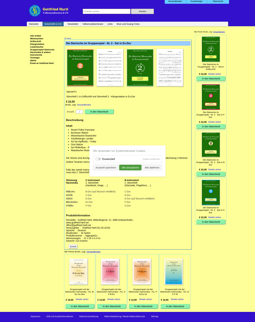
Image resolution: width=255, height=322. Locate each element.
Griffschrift (35, 41)
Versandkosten (84, 105)
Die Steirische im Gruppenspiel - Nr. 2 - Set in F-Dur (210, 114)
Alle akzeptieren (130, 167)
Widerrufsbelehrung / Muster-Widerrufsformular (124, 317)
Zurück (73, 247)
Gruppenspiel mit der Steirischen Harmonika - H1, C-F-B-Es (111, 292)
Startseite (33, 24)
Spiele (33, 60)
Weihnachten (36, 38)
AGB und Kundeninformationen (59, 317)
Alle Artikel (35, 36)
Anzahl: (70, 112)
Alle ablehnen (151, 167)
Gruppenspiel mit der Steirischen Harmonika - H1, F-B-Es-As (143, 292)
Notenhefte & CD (53, 24)
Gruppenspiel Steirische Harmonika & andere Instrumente (42, 52)
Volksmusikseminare (92, 24)
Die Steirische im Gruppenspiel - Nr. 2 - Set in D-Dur (210, 162)
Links (110, 24)
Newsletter (73, 24)
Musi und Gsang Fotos (128, 24)
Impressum (35, 317)
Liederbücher (36, 47)
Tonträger (35, 57)
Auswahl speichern (107, 167)
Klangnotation (37, 44)
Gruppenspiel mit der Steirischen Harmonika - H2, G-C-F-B (175, 292)
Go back (67, 39)
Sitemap (154, 317)
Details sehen (82, 299)
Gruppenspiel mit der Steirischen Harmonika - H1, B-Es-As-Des (79, 292)
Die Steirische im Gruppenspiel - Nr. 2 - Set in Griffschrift (211, 66)
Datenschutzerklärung (88, 317)
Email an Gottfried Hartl (42, 63)
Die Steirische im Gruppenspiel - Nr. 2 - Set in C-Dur (210, 210)
